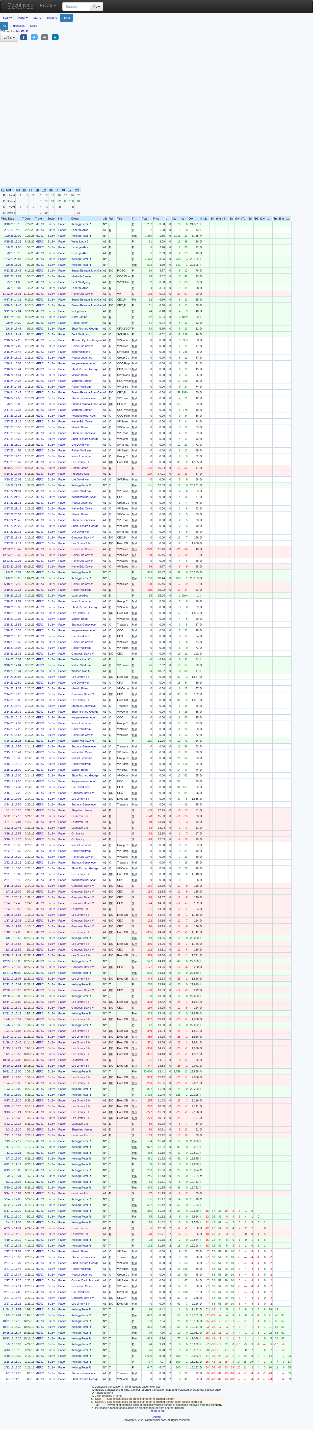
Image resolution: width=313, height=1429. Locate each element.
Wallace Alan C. (81, 659)
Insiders (52, 17)
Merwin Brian (79, 374)
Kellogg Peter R (81, 224)
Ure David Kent (80, 444)
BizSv (51, 224)
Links (9, 37)
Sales (33, 25)
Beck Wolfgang (80, 282)
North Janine (79, 316)
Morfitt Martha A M (82, 740)
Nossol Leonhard (81, 357)
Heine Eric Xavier (82, 293)
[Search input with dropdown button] (76, 6)
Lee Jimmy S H (80, 462)
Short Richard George (84, 328)
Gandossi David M (82, 537)
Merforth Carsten (81, 276)
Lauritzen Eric (79, 816)
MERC (37, 17)
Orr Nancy (77, 833)
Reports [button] (48, 5)
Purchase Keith (80, 473)
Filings (66, 17)
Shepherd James (81, 810)
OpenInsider (21, 6)
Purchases (17, 25)
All (4, 25)
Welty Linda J (79, 241)
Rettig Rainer (79, 311)
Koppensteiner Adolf (83, 363)
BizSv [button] (7, 17)
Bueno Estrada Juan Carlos (88, 270)
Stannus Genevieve (83, 398)
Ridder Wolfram (81, 386)
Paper (62, 224)
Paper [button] (23, 17)
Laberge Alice (79, 229)
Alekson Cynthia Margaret (87, 340)
